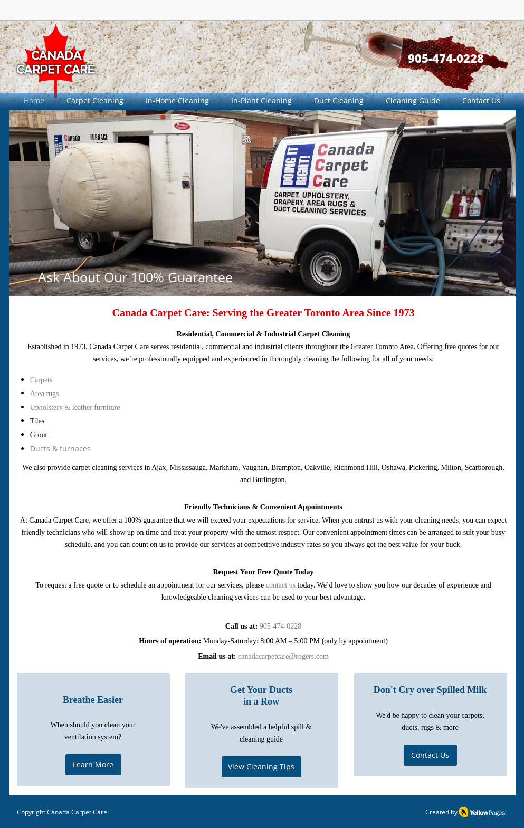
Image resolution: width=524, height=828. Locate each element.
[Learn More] (93, 764)
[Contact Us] (430, 755)
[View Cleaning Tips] (261, 766)
